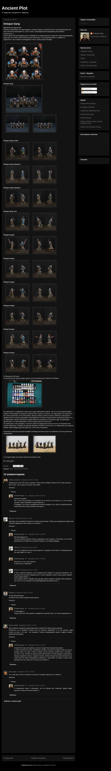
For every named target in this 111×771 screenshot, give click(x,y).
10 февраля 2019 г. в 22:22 (24, 592)
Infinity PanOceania (87, 114)
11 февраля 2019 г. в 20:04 (36, 495)
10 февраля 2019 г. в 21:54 (23, 518)
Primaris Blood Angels (88, 103)
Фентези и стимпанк (87, 76)
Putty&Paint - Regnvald (88, 62)
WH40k (25, 469)
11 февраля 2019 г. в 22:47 (28, 547)
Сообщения (87, 89)
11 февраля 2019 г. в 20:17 (36, 685)
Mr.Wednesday (19, 495)
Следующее (8, 758)
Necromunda (18, 469)
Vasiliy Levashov (14, 480)
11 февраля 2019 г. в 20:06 (36, 608)
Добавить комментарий (12, 701)
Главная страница (38, 758)
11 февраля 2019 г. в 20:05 (36, 534)
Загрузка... (84, 23)
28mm (11, 469)
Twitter (82, 58)
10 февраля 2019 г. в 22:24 (27, 625)
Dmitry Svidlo (13, 625)
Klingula (11, 592)
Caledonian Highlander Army (90, 111)
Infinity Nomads (85, 118)
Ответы (13, 492)
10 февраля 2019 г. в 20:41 (29, 480)
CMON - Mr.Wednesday (88, 65)
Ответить (12, 487)
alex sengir (12, 672)
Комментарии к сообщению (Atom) (44, 765)
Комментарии (87, 92)
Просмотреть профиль (98, 36)
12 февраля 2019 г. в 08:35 (36, 559)
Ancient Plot (14, 8)
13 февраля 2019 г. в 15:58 (28, 570)
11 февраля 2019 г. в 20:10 (36, 645)
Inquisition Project (86, 51)
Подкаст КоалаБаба (87, 55)
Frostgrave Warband (87, 107)
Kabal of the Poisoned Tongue (90, 127)
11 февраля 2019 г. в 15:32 (26, 672)
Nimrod (11, 518)
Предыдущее (68, 758)
